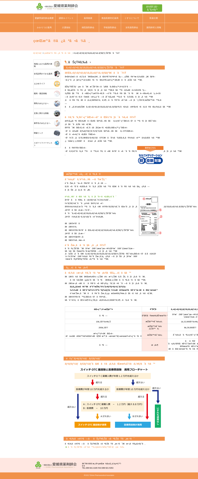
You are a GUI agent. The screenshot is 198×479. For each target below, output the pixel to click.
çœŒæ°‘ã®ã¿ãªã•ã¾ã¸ (58, 53)
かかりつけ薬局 (44, 27)
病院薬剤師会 (88, 27)
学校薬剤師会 (110, 27)
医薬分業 (154, 18)
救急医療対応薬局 (110, 18)
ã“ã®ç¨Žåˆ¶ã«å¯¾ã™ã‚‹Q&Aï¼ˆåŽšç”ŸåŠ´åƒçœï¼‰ (96, 447)
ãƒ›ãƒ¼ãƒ (37, 53)
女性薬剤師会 (131, 27)
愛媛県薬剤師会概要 (44, 18)
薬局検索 (88, 18)
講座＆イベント (66, 18)
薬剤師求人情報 (153, 27)
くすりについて (131, 18)
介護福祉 (66, 27)
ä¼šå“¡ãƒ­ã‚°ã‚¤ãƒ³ (152, 8)
